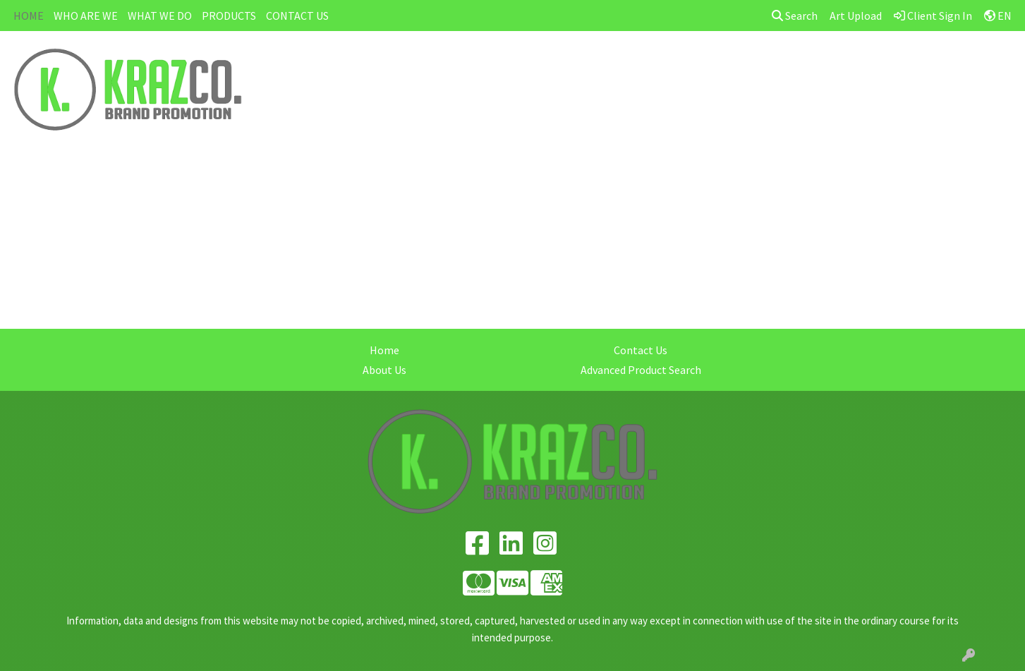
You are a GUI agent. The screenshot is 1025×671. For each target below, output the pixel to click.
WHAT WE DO (160, 15)
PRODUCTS (229, 15)
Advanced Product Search (641, 370)
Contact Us (640, 350)
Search (795, 15)
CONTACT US (297, 15)
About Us (384, 370)
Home (384, 350)
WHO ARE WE (86, 15)
